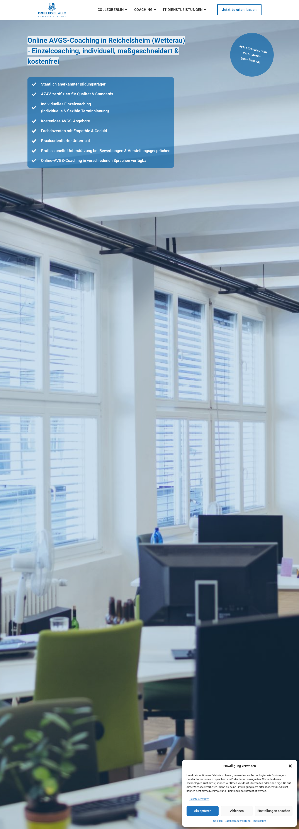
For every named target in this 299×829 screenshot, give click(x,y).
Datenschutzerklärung (238, 820)
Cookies (218, 820)
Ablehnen (237, 811)
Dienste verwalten (199, 799)
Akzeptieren (202, 811)
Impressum (259, 820)
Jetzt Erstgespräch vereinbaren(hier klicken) (253, 54)
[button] (290, 766)
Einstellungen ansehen (273, 811)
